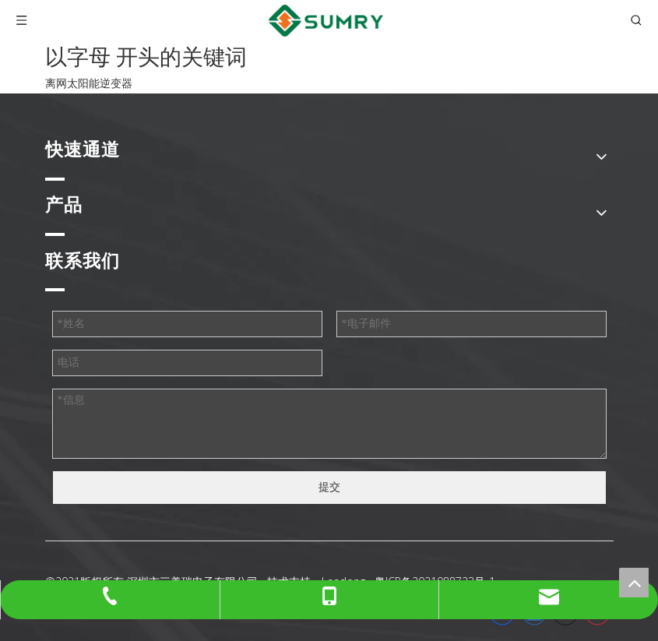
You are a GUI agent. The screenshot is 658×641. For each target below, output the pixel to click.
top (634, 582)
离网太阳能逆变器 (88, 84)
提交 (329, 487)
